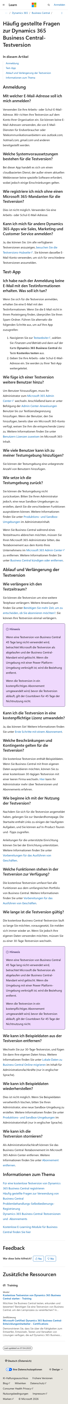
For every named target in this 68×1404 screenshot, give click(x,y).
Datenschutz (37, 1383)
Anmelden (59, 4)
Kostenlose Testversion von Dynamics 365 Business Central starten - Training (32, 1297)
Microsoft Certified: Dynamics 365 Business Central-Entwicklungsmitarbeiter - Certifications (32, 1322)
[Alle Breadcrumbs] (6, 13)
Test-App (11, 68)
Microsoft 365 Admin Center (44, 550)
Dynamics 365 (20, 13)
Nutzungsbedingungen (15, 1393)
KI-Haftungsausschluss (15, 1378)
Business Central (41, 13)
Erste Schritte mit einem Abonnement (38, 731)
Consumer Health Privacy (17, 1388)
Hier (42, 779)
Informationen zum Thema (20, 77)
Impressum (39, 1393)
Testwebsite (41, 338)
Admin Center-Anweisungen (39, 406)
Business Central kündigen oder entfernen (36, 560)
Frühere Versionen (42, 1378)
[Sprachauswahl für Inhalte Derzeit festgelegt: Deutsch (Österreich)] (18, 1361)
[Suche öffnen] (48, 5)
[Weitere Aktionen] (62, 13)
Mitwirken (20, 1383)
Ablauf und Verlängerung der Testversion (28, 73)
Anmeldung (12, 63)
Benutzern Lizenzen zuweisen (21, 436)
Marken (7, 1399)
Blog (5, 1383)
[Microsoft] (34, 5)
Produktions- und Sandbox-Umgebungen (29, 1117)
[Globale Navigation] (3, 5)
